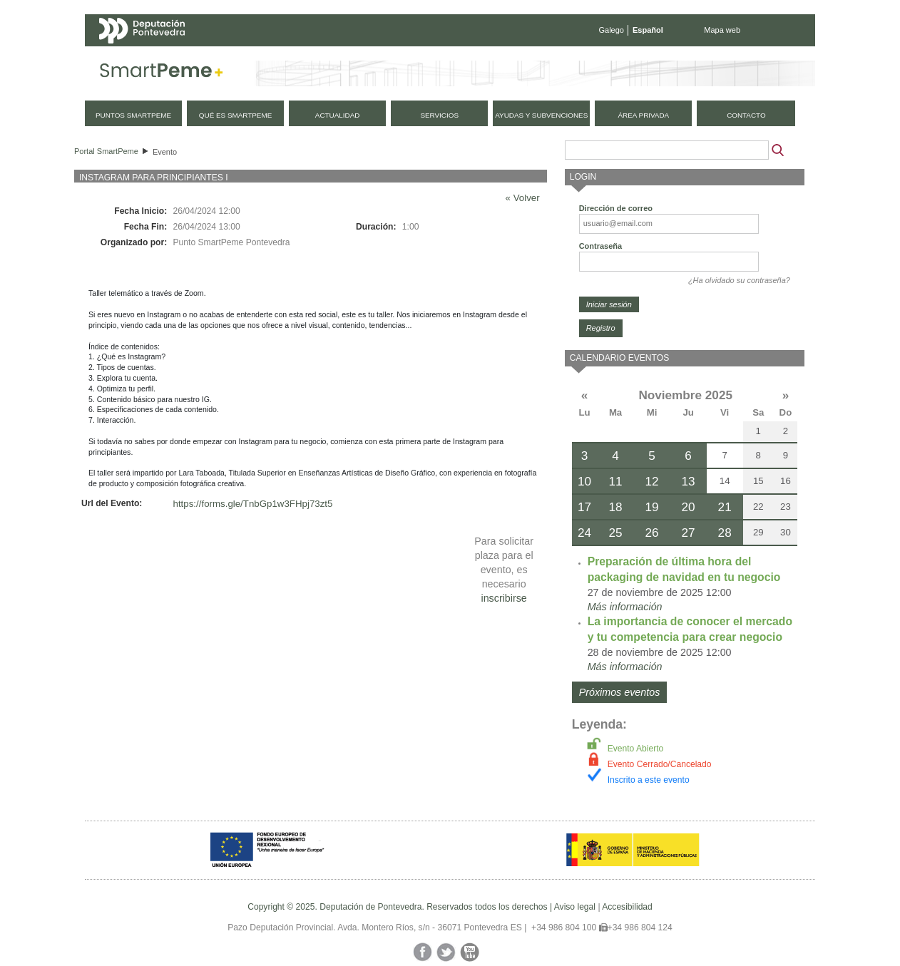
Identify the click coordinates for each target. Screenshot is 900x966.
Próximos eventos (619, 692)
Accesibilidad (627, 907)
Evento (165, 152)
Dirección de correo (616, 208)
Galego (611, 30)
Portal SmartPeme (106, 151)
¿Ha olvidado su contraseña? (739, 280)
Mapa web (722, 30)
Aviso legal (574, 907)
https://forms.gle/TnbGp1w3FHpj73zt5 (253, 503)
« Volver (523, 197)
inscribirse (503, 598)
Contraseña (601, 246)
